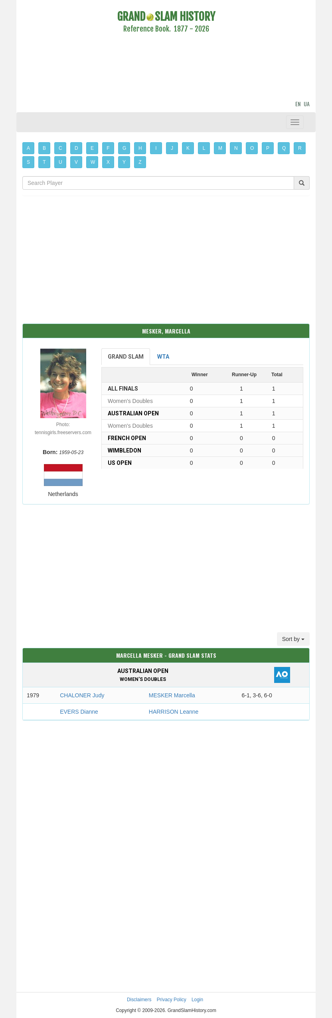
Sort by (293, 639)
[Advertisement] (166, 68)
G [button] (124, 148)
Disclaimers (139, 999)
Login (197, 999)
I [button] (155, 148)
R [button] (300, 148)
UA (307, 103)
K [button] (188, 148)
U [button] (60, 162)
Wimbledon (124, 450)
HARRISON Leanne (174, 711)
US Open (120, 463)
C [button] (60, 148)
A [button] (28, 148)
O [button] (252, 148)
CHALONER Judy (82, 695)
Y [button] (124, 162)
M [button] (220, 148)
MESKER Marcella (172, 695)
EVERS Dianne (79, 711)
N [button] (236, 148)
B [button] (44, 148)
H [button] (140, 148)
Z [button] (139, 162)
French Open (127, 438)
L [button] (204, 148)
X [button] (108, 162)
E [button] (92, 148)
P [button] (267, 148)
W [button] (93, 162)
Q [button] (284, 148)
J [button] (172, 148)
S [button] (28, 162)
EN (297, 103)
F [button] (108, 148)
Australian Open (133, 413)
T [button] (44, 162)
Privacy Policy (171, 999)
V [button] (76, 162)
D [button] (76, 148)
